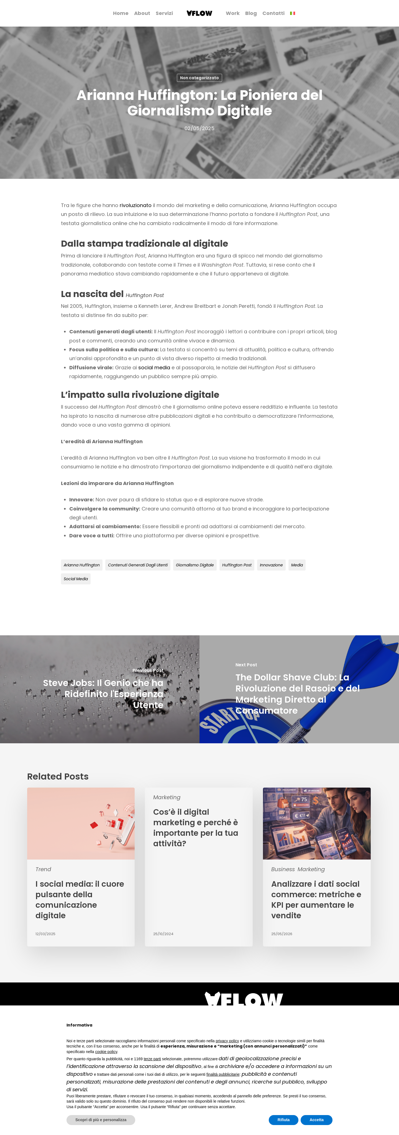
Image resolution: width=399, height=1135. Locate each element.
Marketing (167, 797)
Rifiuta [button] (284, 1120)
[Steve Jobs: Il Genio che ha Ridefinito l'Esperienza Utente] (100, 689)
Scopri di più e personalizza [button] (100, 1120)
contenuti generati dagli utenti (138, 565)
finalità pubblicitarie (222, 1074)
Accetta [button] (317, 1120)
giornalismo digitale (195, 565)
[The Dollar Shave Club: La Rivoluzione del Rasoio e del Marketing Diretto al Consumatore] (299, 689)
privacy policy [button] (227, 1041)
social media (154, 367)
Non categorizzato (199, 78)
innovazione (271, 565)
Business (283, 869)
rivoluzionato (136, 205)
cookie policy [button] (106, 1051)
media (297, 565)
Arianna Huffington (82, 565)
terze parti (152, 1059)
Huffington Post (237, 565)
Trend (43, 869)
